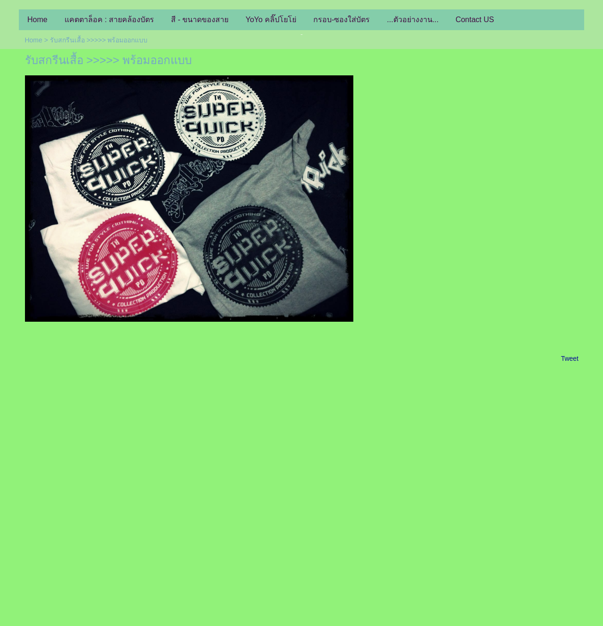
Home (33, 40)
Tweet (570, 358)
